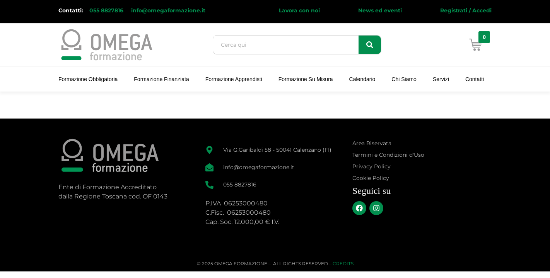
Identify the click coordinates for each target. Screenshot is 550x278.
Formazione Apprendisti (233, 79)
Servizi (441, 79)
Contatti (474, 79)
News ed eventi (380, 10)
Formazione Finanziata (161, 79)
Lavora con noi (299, 10)
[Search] (370, 45)
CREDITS (343, 263)
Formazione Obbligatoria (88, 79)
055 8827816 (107, 10)
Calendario (362, 79)
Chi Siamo (404, 79)
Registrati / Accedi (466, 10)
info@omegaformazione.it (168, 10)
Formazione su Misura (305, 79)
